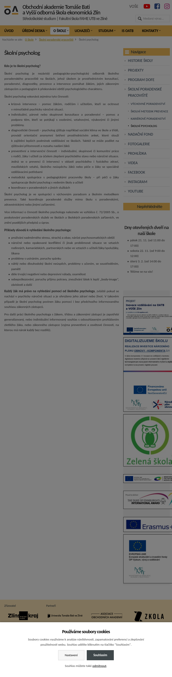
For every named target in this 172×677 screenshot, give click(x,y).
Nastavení (71, 655)
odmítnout (99, 666)
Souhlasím (100, 655)
